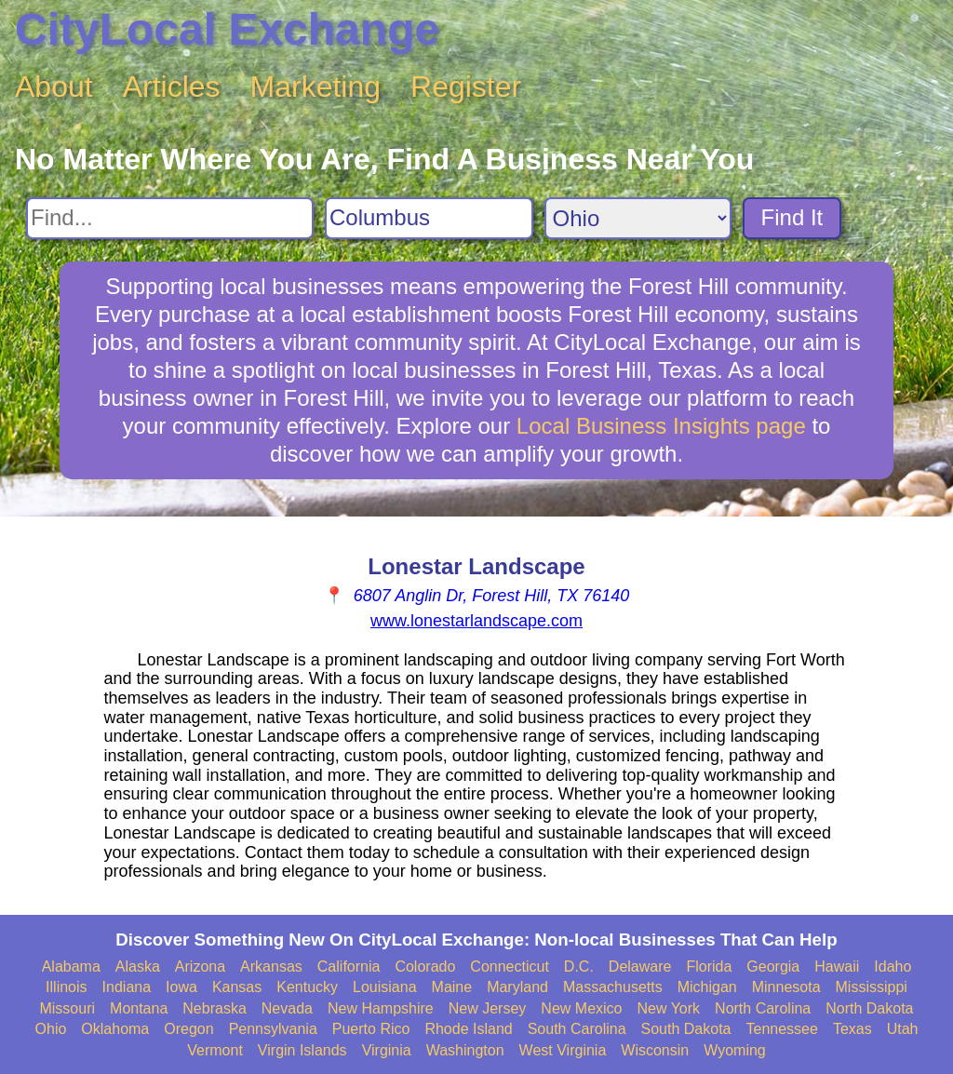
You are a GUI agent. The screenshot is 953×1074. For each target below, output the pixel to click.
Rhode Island (468, 1029)
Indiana (127, 987)
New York (668, 1008)
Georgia (772, 966)
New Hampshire (381, 1008)
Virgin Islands (302, 1050)
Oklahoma (115, 1029)
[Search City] (429, 218)
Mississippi (871, 987)
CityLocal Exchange (227, 29)
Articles (172, 86)
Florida (709, 966)
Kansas (237, 987)
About (54, 86)
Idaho (892, 966)
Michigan (707, 987)
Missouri (67, 1008)
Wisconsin (655, 1050)
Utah (903, 1029)
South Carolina (577, 1029)
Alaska (137, 966)
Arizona (200, 966)
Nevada (287, 1008)
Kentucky (307, 987)
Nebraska (214, 1008)
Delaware (640, 966)
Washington (465, 1050)
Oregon (188, 1029)
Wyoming (735, 1050)
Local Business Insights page (661, 425)
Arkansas (271, 966)
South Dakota (686, 1029)
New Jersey (488, 1008)
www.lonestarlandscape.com (476, 620)
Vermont (215, 1050)
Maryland (517, 987)
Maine (452, 987)
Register (465, 86)
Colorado (425, 966)
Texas (852, 1029)
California (349, 966)
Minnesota (786, 987)
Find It (792, 217)
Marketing (316, 86)
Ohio (51, 1029)
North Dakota (869, 1008)
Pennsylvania (273, 1029)
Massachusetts (613, 987)
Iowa (181, 987)
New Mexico (581, 1008)
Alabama (71, 966)
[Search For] (170, 218)
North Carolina (763, 1008)
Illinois (66, 987)
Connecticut (509, 966)
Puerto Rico (371, 1029)
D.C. (579, 966)
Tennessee (781, 1029)
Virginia (386, 1050)
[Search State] (638, 218)
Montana (139, 1008)
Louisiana (385, 987)
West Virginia (563, 1050)
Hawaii (836, 966)
